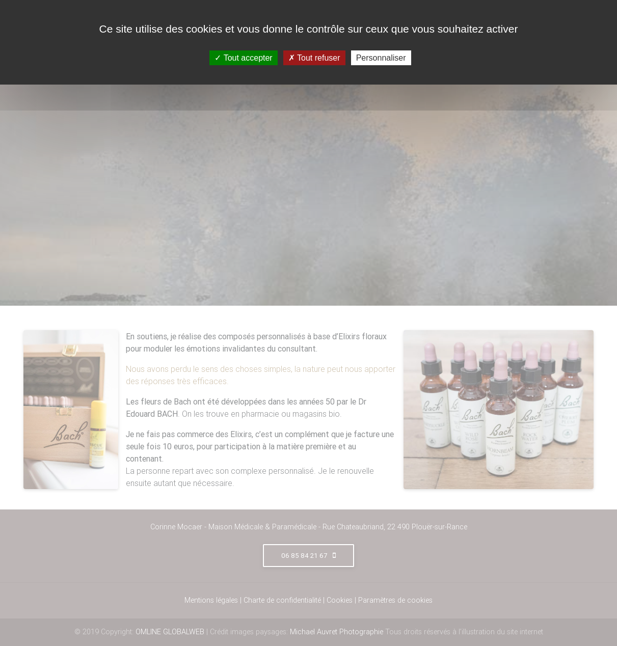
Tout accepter (243, 57)
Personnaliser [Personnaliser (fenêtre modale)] (381, 57)
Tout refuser (314, 57)
